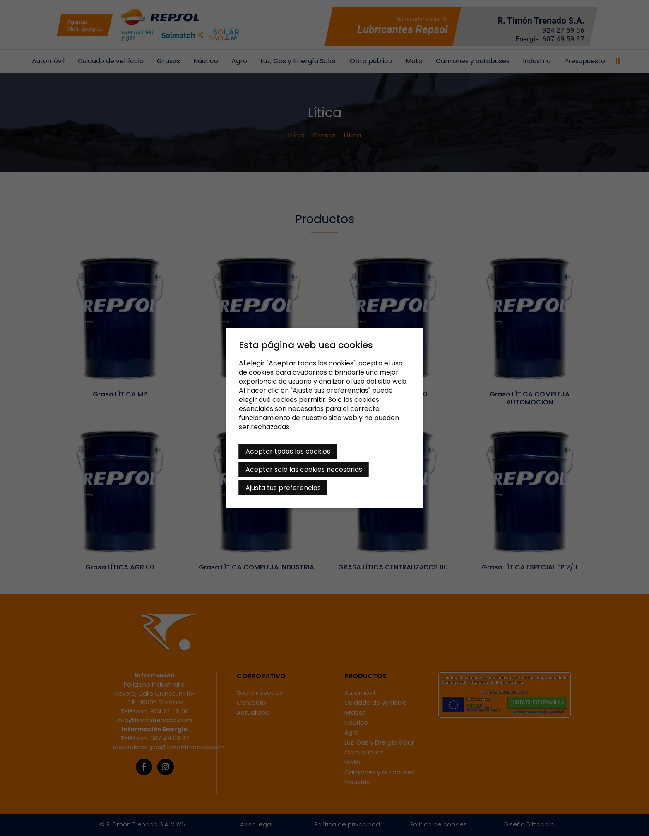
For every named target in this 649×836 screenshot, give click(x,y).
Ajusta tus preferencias (283, 487)
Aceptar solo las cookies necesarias (303, 469)
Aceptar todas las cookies (287, 451)
